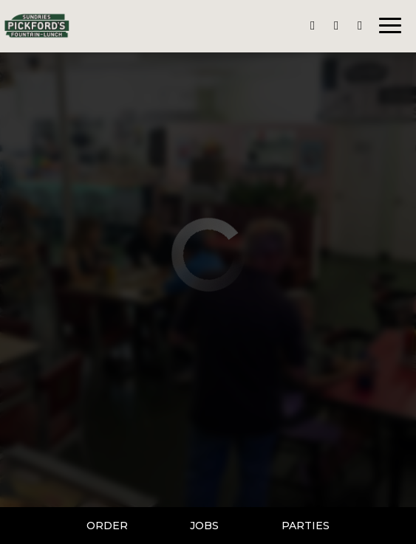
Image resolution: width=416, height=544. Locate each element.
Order (107, 525)
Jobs (204, 525)
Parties (306, 525)
